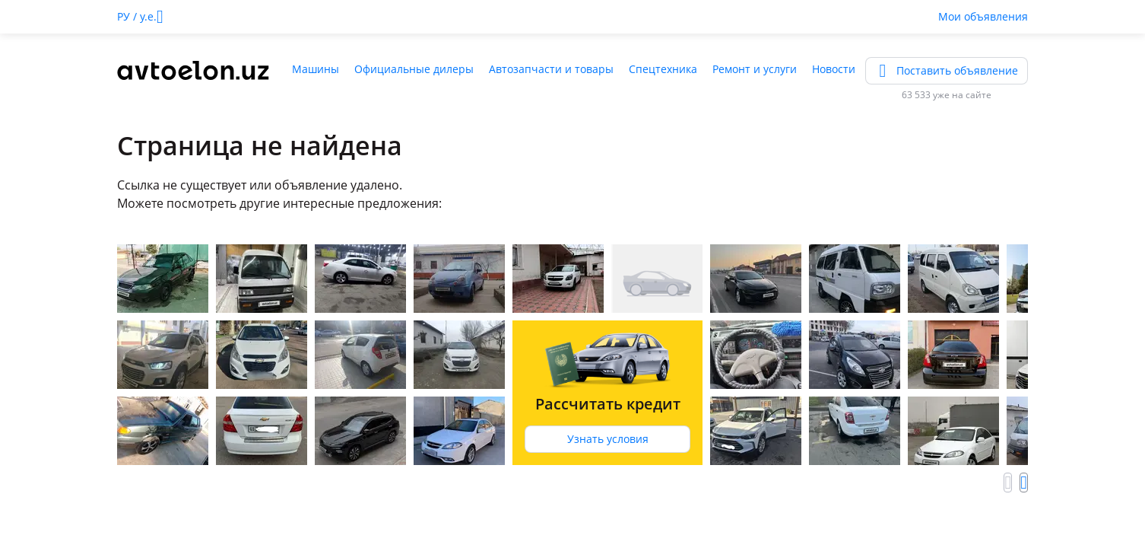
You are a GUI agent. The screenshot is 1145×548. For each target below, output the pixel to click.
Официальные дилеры (414, 69)
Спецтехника (663, 69)
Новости (833, 69)
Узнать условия (608, 439)
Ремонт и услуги (754, 69)
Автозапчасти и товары (551, 69)
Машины (315, 69)
